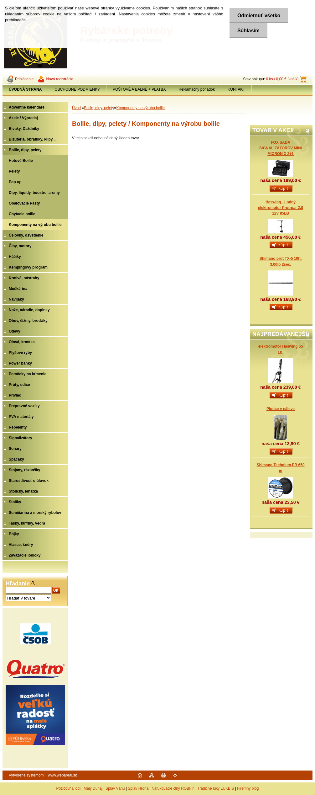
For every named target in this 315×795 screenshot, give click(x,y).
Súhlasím (248, 30)
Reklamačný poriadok (196, 89)
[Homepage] (25, 89)
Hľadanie (18, 583)
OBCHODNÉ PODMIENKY (77, 89)
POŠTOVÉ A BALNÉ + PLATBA (139, 89)
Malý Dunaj (93, 788)
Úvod (76, 108)
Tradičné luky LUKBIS (215, 788)
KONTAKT (236, 89)
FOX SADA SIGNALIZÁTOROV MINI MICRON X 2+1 (280, 148)
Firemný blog (248, 788)
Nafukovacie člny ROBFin (173, 788)
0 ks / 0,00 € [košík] (282, 79)
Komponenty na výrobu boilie (140, 108)
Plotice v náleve (280, 409)
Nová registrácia (59, 79)
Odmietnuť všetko (258, 15)
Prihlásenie (24, 79)
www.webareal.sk (62, 775)
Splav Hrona (138, 788)
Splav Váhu (115, 788)
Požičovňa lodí (68, 788)
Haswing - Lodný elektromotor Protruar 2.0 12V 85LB (280, 208)
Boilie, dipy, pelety (99, 108)
